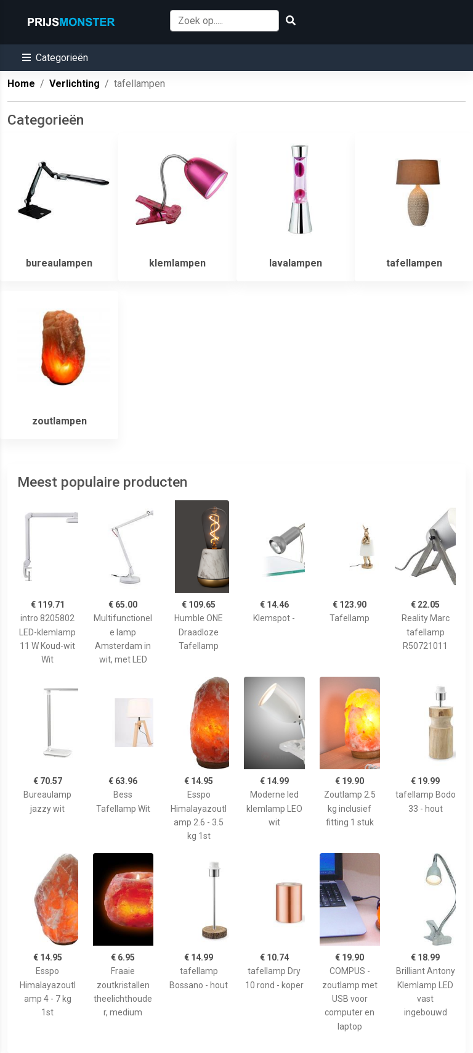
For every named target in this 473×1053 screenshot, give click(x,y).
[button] (55, 58)
